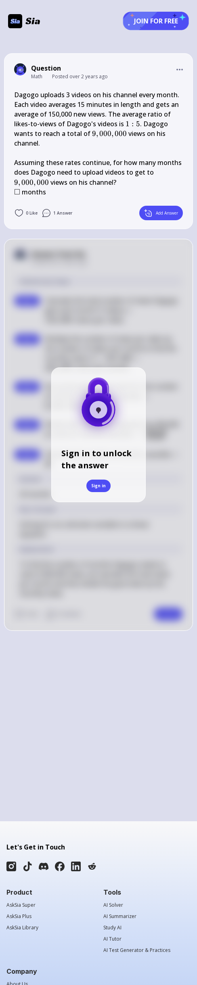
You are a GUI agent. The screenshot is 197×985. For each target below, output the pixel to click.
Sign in (98, 485)
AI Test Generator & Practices (136, 950)
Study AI (112, 927)
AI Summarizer (119, 916)
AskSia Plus (18, 916)
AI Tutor (112, 939)
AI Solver (113, 905)
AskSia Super (21, 905)
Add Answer (161, 213)
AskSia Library (22, 927)
